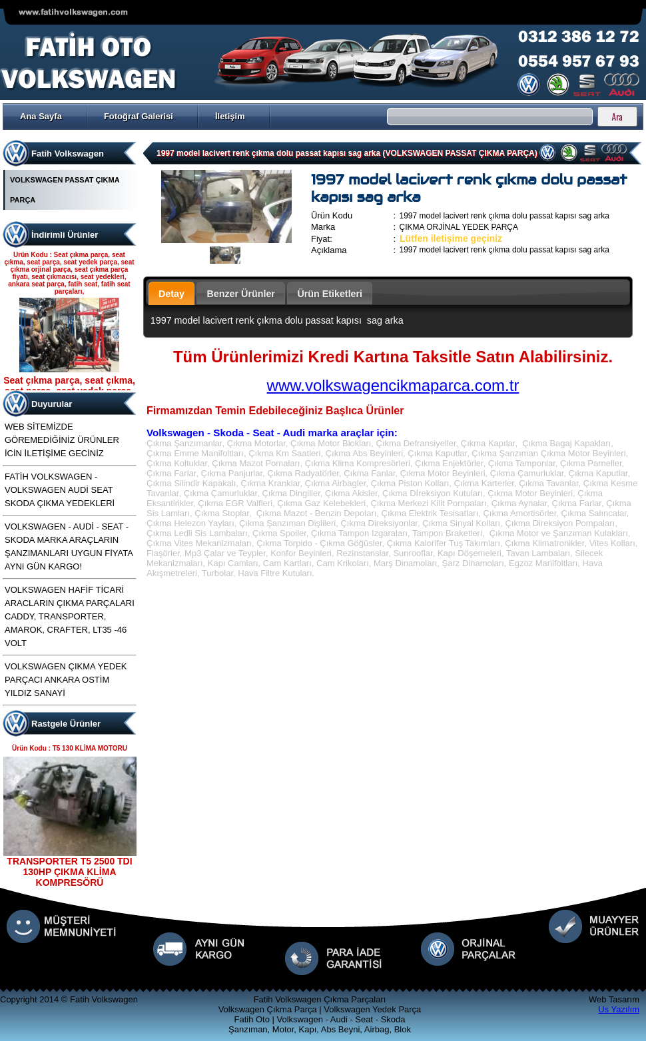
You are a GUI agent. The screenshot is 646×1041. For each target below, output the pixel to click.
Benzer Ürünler (240, 293)
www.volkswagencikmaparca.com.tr (393, 385)
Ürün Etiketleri (329, 293)
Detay (171, 293)
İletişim (230, 116)
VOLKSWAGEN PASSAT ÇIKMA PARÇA (64, 190)
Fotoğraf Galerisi (138, 116)
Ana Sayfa (41, 116)
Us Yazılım (618, 1009)
